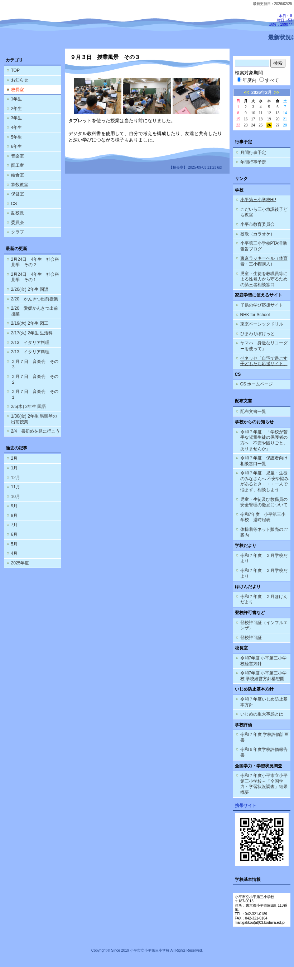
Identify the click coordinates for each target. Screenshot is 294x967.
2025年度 (20, 562)
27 (277, 125)
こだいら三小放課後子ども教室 (264, 212)
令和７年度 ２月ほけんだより (264, 599)
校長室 (17, 89)
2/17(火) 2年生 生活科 (32, 332)
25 (260, 125)
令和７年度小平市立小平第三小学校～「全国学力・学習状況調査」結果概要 (264, 784)
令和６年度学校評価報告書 (264, 752)
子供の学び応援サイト (261, 305)
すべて (269, 80)
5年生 (16, 137)
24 (253, 125)
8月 (14, 515)
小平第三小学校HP (258, 199)
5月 (14, 544)
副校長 (17, 212)
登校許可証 (251, 637)
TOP (15, 70)
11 (260, 113)
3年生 (16, 117)
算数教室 (19, 184)
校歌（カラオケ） (257, 233)
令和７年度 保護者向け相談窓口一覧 (264, 460)
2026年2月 (261, 92)
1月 (14, 467)
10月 (15, 496)
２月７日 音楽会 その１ (34, 394)
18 (260, 119)
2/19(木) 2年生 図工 (30, 323)
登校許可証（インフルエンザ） (264, 625)
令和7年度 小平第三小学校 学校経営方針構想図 (263, 676)
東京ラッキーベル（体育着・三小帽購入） (264, 261)
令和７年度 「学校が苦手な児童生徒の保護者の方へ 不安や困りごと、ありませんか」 (264, 440)
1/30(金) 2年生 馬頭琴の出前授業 (34, 419)
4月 (14, 553)
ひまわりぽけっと (257, 333)
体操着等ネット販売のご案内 (264, 532)
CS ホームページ (256, 384)
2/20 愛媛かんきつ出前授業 (34, 311)
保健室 (17, 193)
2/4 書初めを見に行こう (35, 431)
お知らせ (19, 80)
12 (269, 113)
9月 (14, 505)
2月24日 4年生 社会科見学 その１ (35, 277)
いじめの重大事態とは (261, 714)
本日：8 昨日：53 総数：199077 (280, 20)
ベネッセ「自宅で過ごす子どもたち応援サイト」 (264, 361)
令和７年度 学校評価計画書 (264, 737)
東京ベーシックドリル (261, 324)
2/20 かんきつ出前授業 (34, 298)
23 (245, 125)
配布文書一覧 (253, 411)
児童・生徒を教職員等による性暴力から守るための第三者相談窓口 (264, 279)
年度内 (246, 80)
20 (277, 119)
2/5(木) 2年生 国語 (28, 406)
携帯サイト (245, 805)
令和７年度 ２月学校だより (264, 558)
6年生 (16, 146)
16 (245, 119)
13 (277, 113)
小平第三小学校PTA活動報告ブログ (263, 246)
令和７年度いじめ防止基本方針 (264, 702)
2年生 (16, 108)
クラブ (17, 231)
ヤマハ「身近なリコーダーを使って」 (264, 345)
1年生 (16, 98)
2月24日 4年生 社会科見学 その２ (35, 262)
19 (269, 119)
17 (253, 119)
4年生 (16, 127)
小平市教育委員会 (257, 224)
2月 (14, 458)
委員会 (17, 222)
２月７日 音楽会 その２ (34, 379)
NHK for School (255, 314)
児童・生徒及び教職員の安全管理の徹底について (264, 502)
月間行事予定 (253, 152)
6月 (14, 534)
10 (253, 113)
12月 (15, 477)
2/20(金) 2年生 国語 (30, 289)
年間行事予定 (253, 162)
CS (14, 203)
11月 (15, 486)
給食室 (17, 175)
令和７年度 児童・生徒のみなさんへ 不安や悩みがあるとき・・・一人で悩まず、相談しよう (264, 481)
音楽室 (17, 156)
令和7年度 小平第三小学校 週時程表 (263, 517)
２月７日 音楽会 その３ (34, 364)
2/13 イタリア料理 (30, 342)
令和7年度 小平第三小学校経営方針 (263, 661)
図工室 (17, 165)
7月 (14, 524)
